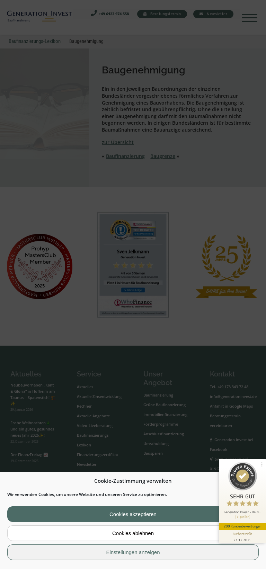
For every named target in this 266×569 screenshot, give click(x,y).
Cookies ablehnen (133, 533)
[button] (255, 481)
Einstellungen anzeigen (133, 552)
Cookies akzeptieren (133, 514)
